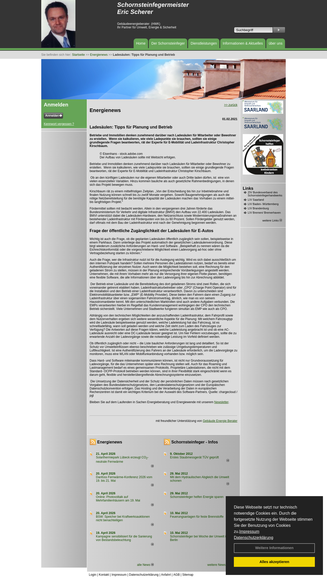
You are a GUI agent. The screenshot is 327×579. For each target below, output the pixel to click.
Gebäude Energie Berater (220, 421)
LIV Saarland (256, 199)
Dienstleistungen (204, 43)
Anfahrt (166, 574)
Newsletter (221, 402)
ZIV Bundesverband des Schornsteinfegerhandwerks (265, 194)
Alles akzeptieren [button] (274, 562)
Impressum (249, 531)
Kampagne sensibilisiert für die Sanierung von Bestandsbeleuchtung (124, 538)
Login (92, 574)
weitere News (218, 565)
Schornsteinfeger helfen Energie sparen (196, 497)
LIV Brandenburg (258, 208)
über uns (275, 43)
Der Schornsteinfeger (168, 43)
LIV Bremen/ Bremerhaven (264, 212)
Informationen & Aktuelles (243, 43)
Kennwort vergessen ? (59, 124)
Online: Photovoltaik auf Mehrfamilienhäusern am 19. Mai (118, 498)
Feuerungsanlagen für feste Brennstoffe (196, 516)
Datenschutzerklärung (253, 537)
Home (141, 43)
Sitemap (187, 574)
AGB (176, 574)
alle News (145, 565)
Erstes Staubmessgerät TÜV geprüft (194, 457)
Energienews (109, 442)
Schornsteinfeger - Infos (194, 442)
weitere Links (272, 220)
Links (248, 188)
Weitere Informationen (274, 548)
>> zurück (230, 105)
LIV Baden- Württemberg (263, 204)
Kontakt (104, 574)
